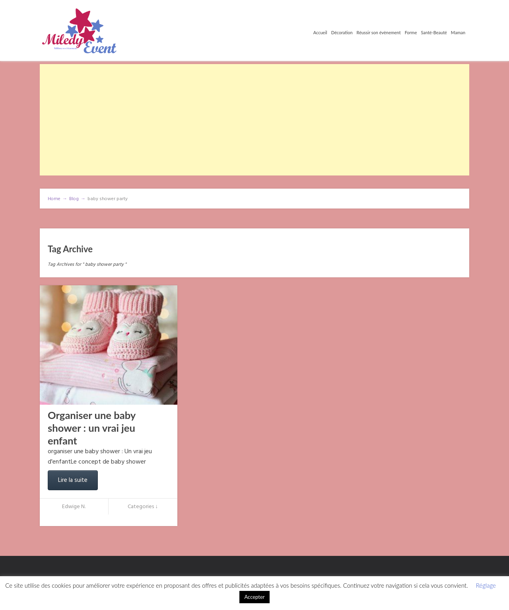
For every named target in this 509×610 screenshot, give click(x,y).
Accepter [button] (254, 597)
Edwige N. (73, 506)
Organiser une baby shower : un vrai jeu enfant (92, 427)
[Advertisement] (254, 119)
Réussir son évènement (379, 32)
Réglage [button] (486, 585)
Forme (411, 32)
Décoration (342, 32)
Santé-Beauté (434, 32)
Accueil (320, 32)
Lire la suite (72, 480)
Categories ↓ (143, 506)
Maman (458, 32)
